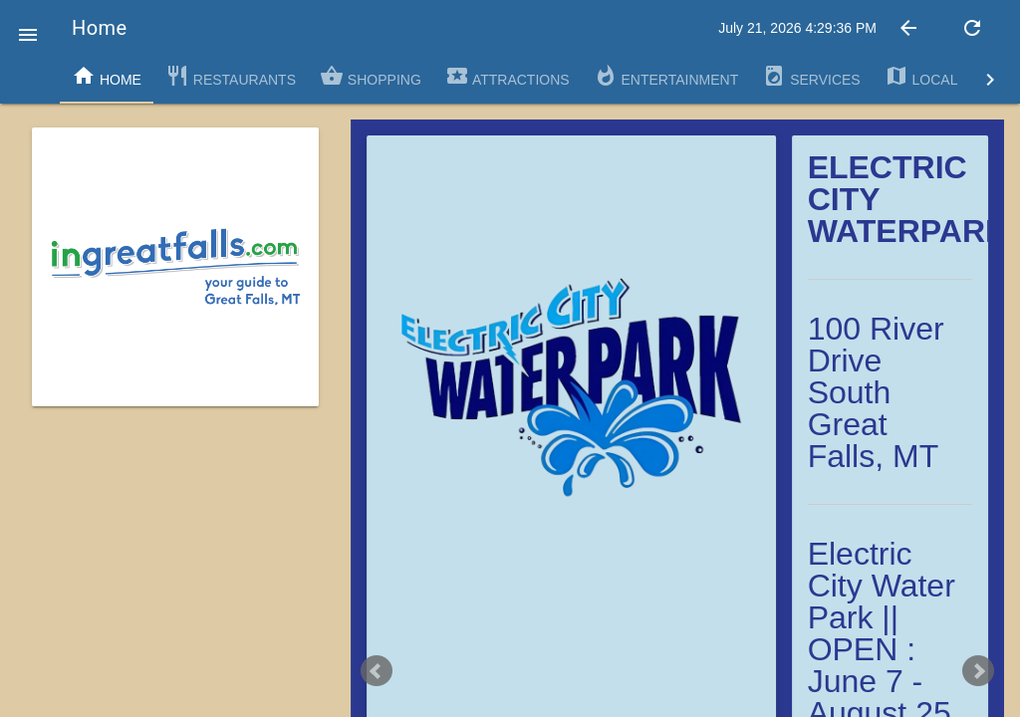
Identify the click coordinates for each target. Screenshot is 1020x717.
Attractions (507, 76)
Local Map (938, 76)
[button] (28, 28)
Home (106, 76)
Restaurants (230, 76)
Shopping (370, 76)
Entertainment (666, 76)
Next (978, 671)
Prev (376, 671)
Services (811, 76)
